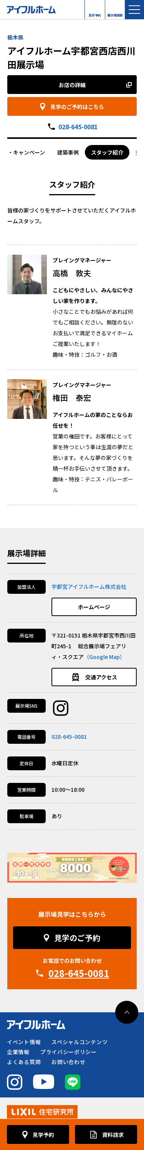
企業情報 (18, 1052)
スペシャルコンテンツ (79, 1042)
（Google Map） (104, 657)
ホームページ (94, 607)
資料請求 (113, 1134)
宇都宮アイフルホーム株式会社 (88, 586)
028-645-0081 (78, 127)
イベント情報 (24, 1042)
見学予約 (95, 13)
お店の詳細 (72, 85)
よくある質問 (24, 1062)
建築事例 (68, 152)
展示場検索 (115, 13)
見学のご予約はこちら (77, 106)
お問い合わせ (68, 1062)
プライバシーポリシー (68, 1052)
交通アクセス (101, 677)
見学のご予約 (77, 937)
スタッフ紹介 (107, 152)
